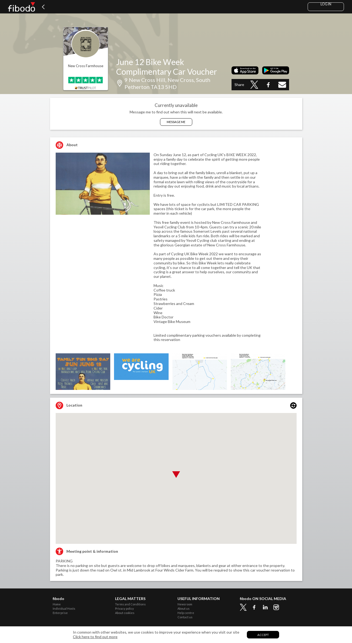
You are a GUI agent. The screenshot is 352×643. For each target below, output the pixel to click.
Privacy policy (124, 608)
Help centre (185, 613)
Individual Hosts (64, 608)
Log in (326, 4)
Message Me (176, 122)
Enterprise (60, 613)
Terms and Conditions (130, 604)
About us (183, 608)
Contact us (185, 617)
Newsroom (184, 604)
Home (57, 604)
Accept (263, 635)
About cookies (124, 613)
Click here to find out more (95, 637)
